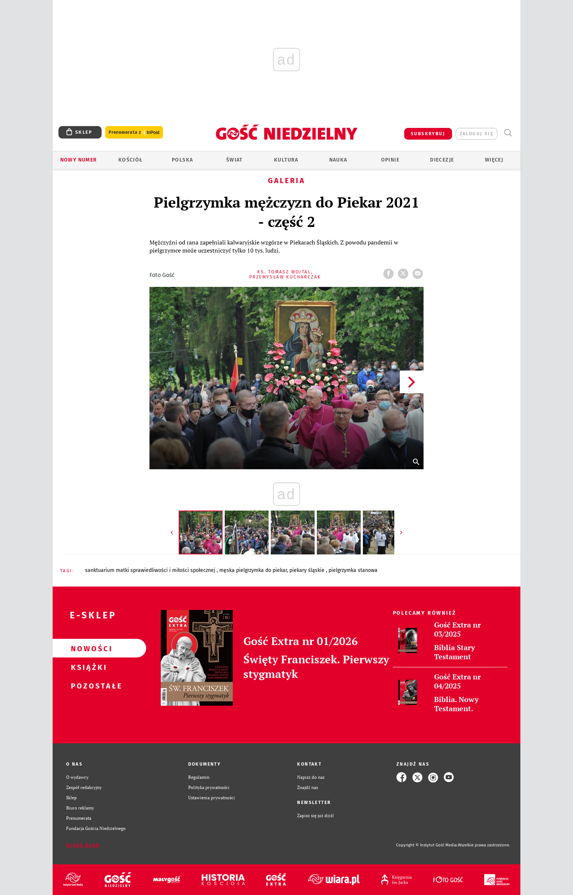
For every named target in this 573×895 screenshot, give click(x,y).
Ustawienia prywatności (211, 797)
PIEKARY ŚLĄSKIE (307, 570)
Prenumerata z (134, 132)
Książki (88, 667)
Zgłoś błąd (83, 845)
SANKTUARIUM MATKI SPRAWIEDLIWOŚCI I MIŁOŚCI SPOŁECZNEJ (151, 570)
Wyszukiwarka (508, 133)
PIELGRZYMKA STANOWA (353, 570)
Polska (182, 160)
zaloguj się (476, 133)
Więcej (494, 160)
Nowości (88, 648)
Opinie (390, 160)
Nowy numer (78, 160)
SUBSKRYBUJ (428, 133)
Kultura (286, 160)
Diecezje (442, 160)
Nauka (338, 160)
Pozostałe (88, 686)
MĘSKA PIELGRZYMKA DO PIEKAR (253, 570)
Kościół (130, 160)
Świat (234, 160)
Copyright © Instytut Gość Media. (427, 845)
